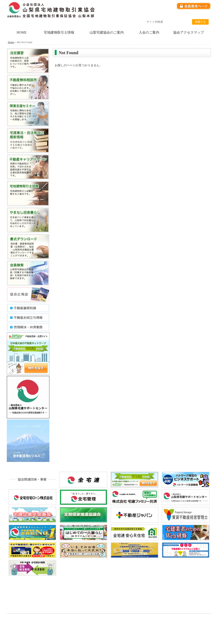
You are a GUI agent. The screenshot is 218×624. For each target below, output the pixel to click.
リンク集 (180, 15)
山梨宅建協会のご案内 (107, 32)
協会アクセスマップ (188, 32)
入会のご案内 (149, 32)
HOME (22, 32)
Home (11, 42)
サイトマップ (201, 15)
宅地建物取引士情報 (59, 32)
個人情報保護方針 (156, 15)
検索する (200, 21)
